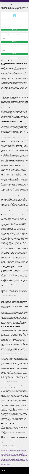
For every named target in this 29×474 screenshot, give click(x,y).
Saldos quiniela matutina (8, 461)
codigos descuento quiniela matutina (19, 454)
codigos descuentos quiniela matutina (7, 455)
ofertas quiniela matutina (15, 458)
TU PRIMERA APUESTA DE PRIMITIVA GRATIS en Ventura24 (16, 46)
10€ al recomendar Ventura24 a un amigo (13, 34)
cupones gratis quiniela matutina (20, 456)
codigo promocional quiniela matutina (13, 453)
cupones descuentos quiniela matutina (7, 456)
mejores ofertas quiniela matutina (19, 461)
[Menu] (1, 1)
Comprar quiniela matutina (12, 459)
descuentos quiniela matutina (6, 458)
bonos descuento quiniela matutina (7, 450)
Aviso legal (3, 470)
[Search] (28, 1)
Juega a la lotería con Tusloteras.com (13, 21)
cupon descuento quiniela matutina (20, 455)
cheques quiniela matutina (18, 450)
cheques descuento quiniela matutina (7, 463)
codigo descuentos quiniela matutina (13, 451)
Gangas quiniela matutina (8, 460)
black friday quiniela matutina (19, 463)
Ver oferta (14, 29)
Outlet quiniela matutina (18, 460)
